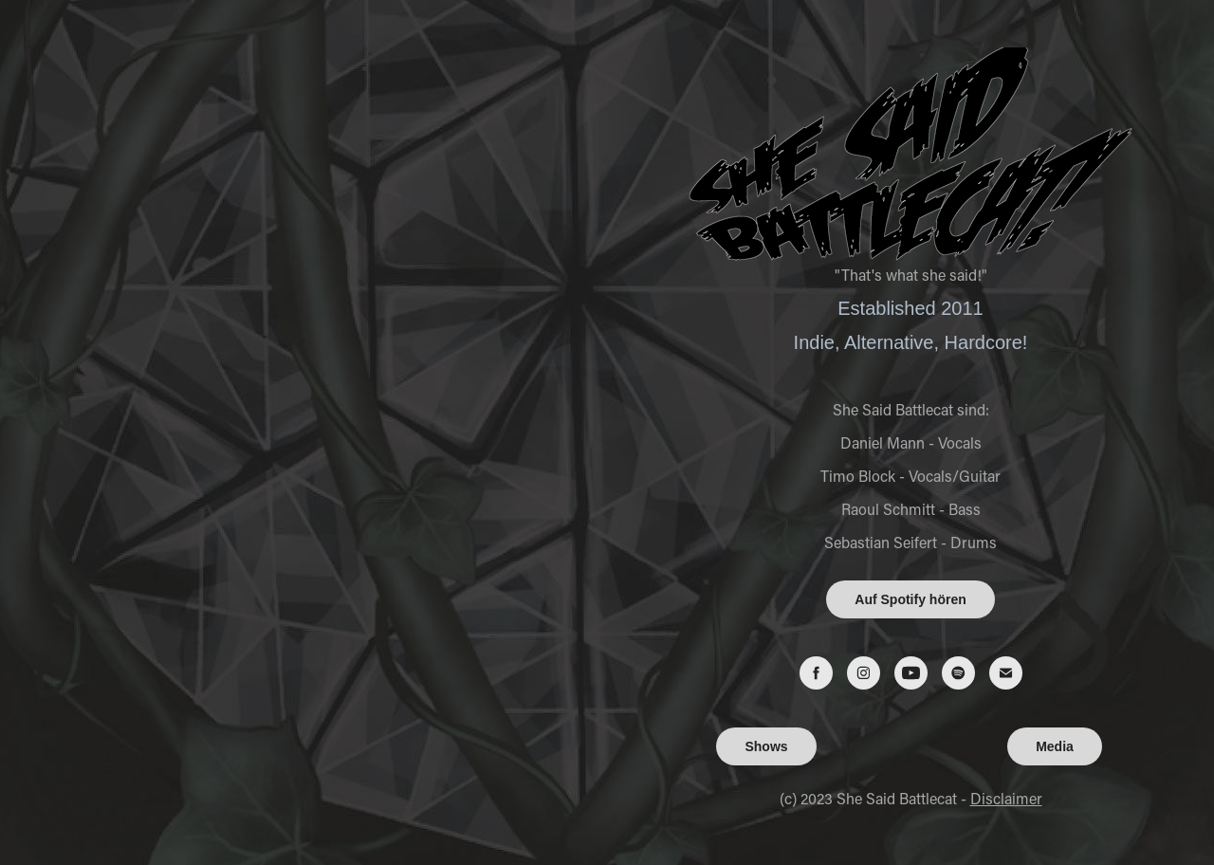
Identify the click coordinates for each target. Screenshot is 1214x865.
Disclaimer (1006, 798)
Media (1055, 746)
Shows (766, 746)
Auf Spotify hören (910, 599)
